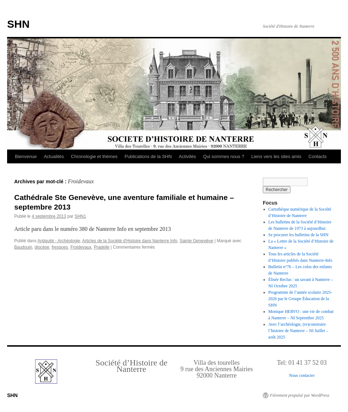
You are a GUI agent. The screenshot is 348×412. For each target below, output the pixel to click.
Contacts (318, 156)
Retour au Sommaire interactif (43, 5)
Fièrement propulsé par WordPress (299, 395)
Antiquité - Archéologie (58, 240)
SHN (18, 24)
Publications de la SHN (148, 156)
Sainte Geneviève (196, 240)
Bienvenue (26, 156)
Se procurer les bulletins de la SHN (298, 234)
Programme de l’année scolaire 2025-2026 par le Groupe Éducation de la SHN (300, 299)
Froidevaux (80, 247)
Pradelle (101, 247)
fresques (59, 247)
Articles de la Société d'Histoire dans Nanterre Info (129, 240)
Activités (187, 156)
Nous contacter (302, 375)
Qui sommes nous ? (223, 156)
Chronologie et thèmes (94, 156)
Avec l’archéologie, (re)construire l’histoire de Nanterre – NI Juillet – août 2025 (298, 331)
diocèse (41, 247)
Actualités (54, 156)
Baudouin (23, 247)
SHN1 (80, 216)
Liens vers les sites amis (276, 156)
